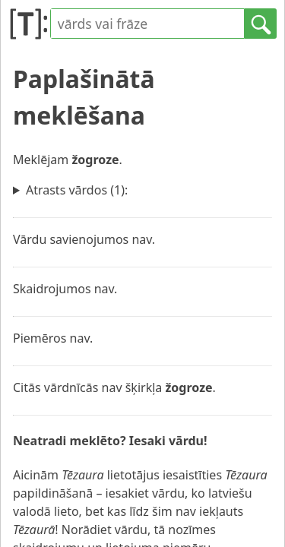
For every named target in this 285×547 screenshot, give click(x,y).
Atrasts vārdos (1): (77, 190)
